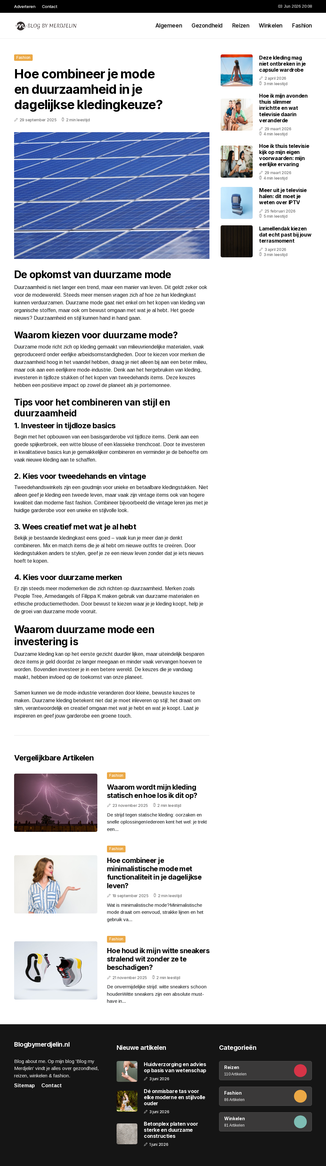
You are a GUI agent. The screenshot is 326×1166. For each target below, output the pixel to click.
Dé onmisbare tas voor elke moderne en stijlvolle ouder (174, 1097)
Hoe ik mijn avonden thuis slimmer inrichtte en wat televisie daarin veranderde (283, 108)
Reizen (240, 25)
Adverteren (25, 6)
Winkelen (270, 25)
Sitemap (24, 1085)
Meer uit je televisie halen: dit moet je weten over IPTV (283, 196)
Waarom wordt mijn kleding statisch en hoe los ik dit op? (152, 791)
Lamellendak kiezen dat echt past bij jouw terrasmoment (285, 234)
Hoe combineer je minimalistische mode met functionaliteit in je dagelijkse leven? (154, 873)
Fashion (302, 25)
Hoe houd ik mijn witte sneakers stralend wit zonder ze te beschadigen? (158, 959)
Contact (49, 6)
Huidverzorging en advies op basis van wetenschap (175, 1067)
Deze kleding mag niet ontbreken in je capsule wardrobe (282, 63)
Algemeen (168, 25)
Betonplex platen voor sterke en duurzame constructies (171, 1130)
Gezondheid (207, 25)
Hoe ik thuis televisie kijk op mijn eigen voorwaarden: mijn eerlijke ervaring (284, 155)
